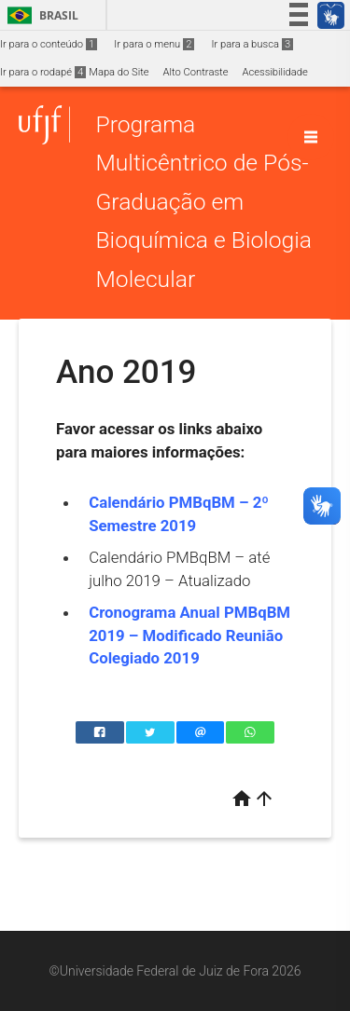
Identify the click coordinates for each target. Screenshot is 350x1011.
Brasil (39, 15)
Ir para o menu (154, 44)
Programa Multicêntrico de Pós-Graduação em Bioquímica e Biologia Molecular (203, 202)
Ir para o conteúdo (48, 44)
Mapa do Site (118, 72)
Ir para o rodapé (43, 72)
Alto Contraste (196, 72)
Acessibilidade (274, 72)
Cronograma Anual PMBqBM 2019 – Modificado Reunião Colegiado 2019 (189, 635)
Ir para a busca (252, 44)
